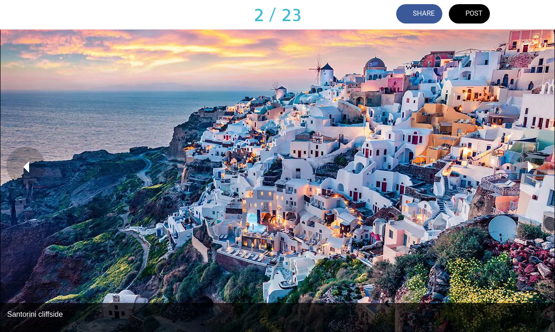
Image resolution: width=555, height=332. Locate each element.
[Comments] (516, 15)
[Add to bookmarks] (540, 15)
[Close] (14, 14)
